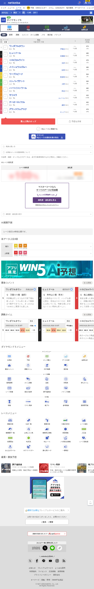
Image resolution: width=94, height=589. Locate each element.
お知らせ (32, 568)
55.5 (63, 98)
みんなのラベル (10, 447)
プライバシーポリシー (42, 575)
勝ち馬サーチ (47, 447)
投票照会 (10, 438)
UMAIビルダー (41, 8)
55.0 (65, 70)
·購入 (47, 28)
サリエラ (13, 95)
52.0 (64, 112)
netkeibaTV (59, 8)
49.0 (65, 63)
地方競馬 (69, 8)
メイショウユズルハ (18, 67)
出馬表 (9, 28)
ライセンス (42, 571)
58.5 (65, 105)
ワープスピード (16, 74)
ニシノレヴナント (17, 81)
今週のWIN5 (65, 421)
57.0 (64, 49)
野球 (48, 580)
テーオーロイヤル (17, 102)
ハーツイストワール (18, 88)
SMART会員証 (57, 580)
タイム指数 (34, 35)
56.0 (64, 56)
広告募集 (52, 571)
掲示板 (50, 35)
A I (24, 8)
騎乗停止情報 (47, 430)
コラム (51, 8)
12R (34, 12)
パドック (57, 35)
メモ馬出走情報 (65, 438)
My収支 (28, 438)
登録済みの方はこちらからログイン (47, 205)
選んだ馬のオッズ (28, 121)
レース (18, 8)
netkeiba (14, 3)
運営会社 (56, 575)
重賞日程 (47, 421)
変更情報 (65, 430)
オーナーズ (35, 580)
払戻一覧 (29, 421)
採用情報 (61, 571)
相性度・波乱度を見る (47, 200)
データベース (80, 8)
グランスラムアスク (18, 109)
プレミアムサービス (45, 568)
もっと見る (87, 283)
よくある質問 (60, 568)
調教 (17, 35)
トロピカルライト (17, 60)
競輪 (87, 2)
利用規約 (33, 571)
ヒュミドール (15, 53)
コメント (25, 35)
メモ (43, 35)
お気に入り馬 (28, 430)
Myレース (47, 438)
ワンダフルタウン (17, 46)
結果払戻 (84, 28)
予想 (32, 8)
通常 (4, 35)
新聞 (10, 35)
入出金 (84, 430)
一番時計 (65, 447)
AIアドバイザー (29, 447)
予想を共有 (75, 121)
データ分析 (66, 28)
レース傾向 (84, 421)
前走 (31, 321)
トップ (3, 8)
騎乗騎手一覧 (10, 430)
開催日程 (10, 421)
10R (29, 12)
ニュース (11, 8)
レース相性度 (83, 438)
